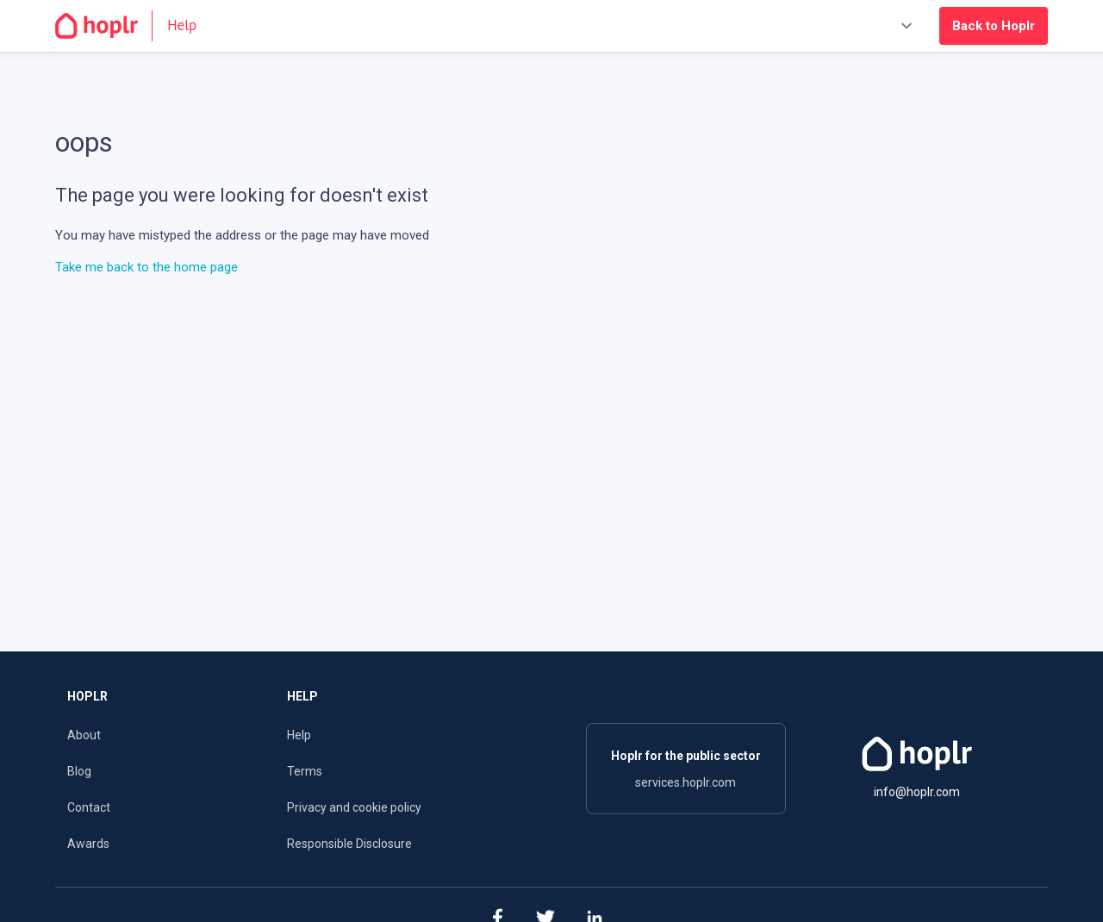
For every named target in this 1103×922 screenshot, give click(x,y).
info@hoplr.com (917, 792)
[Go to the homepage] (133, 26)
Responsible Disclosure (349, 843)
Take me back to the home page (146, 267)
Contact (88, 807)
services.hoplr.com (685, 782)
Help (299, 735)
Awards (88, 843)
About (84, 735)
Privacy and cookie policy (354, 807)
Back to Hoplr (993, 26)
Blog (79, 771)
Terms (304, 771)
